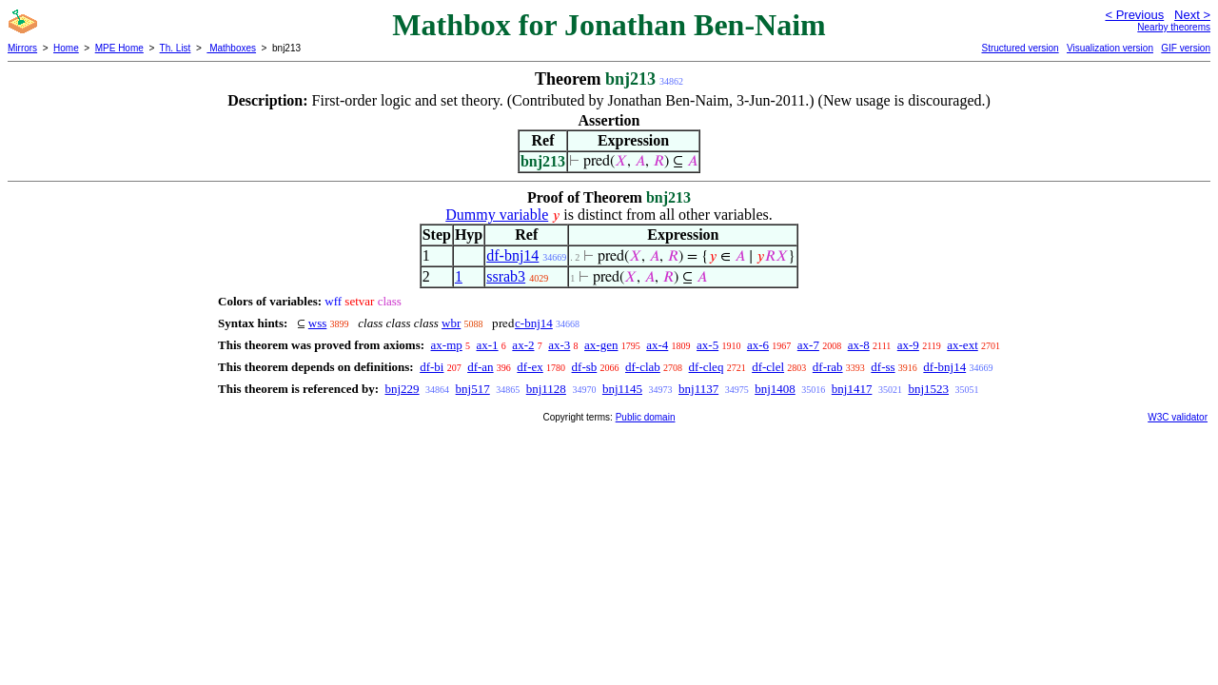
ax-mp (446, 345)
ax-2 (523, 345)
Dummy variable (496, 214)
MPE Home (119, 48)
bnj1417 (852, 389)
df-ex (529, 367)
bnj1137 (698, 389)
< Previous (1134, 15)
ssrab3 (505, 276)
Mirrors (22, 48)
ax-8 (859, 345)
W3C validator (1178, 417)
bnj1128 (546, 389)
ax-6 (758, 345)
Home (66, 48)
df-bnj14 (512, 255)
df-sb (585, 367)
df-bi (431, 367)
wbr (451, 323)
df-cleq (706, 367)
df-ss (882, 367)
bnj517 (473, 389)
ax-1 (488, 345)
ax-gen (601, 345)
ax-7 (808, 345)
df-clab (642, 367)
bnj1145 (622, 389)
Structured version (1019, 48)
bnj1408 (775, 389)
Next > (1192, 15)
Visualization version (1110, 48)
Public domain (646, 417)
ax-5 (707, 345)
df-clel (768, 367)
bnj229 (401, 389)
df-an (480, 367)
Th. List (175, 48)
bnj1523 (928, 389)
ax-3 (559, 345)
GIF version (1185, 48)
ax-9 (908, 345)
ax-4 (657, 345)
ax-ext (962, 345)
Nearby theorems (1173, 27)
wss (317, 323)
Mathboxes (231, 48)
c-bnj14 (534, 323)
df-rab (828, 367)
